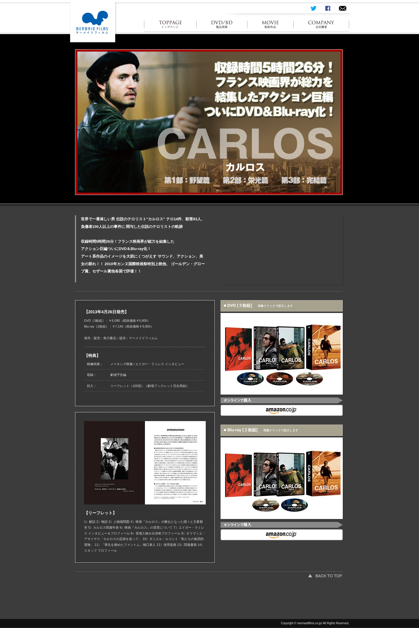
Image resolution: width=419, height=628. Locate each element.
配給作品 (270, 26)
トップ (170, 26)
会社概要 (321, 26)
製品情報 (222, 26)
